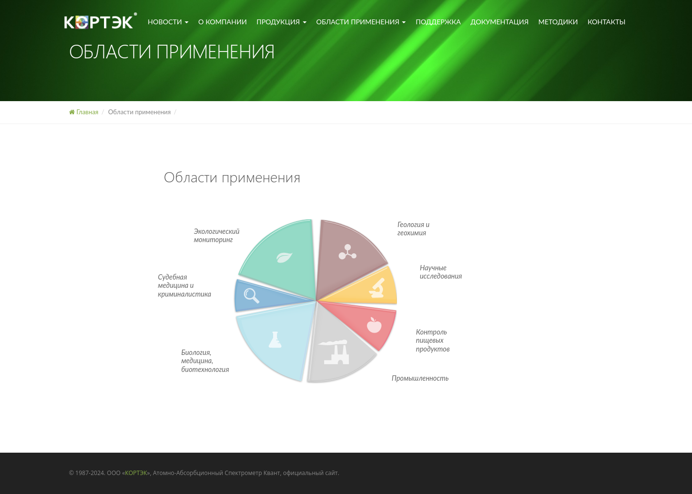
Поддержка (438, 22)
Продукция (282, 22)
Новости (168, 22)
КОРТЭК (136, 473)
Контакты (606, 22)
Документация (499, 22)
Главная (84, 112)
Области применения (361, 22)
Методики (558, 22)
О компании (222, 22)
